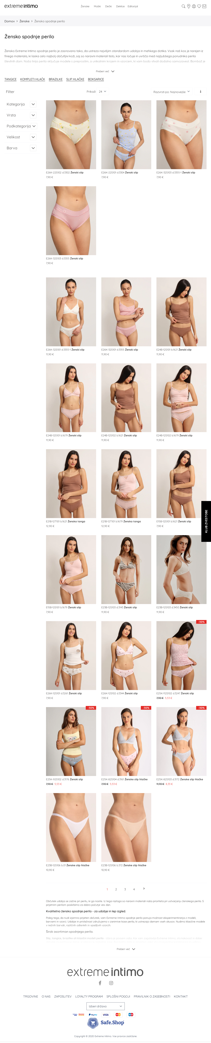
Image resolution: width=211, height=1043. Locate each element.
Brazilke (56, 79)
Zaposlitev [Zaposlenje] (63, 996)
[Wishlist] (199, 6)
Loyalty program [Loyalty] (89, 996)
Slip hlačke (75, 79)
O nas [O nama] (46, 996)
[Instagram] (111, 983)
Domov (9, 21)
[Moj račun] (194, 6)
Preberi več (102, 71)
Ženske (24, 21)
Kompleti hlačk (32, 79)
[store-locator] (189, 6)
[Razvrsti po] (171, 91)
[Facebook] (100, 983)
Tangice (10, 79)
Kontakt (181, 996)
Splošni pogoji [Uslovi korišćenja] (118, 996)
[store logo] (21, 6)
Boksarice (96, 79)
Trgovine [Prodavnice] (30, 996)
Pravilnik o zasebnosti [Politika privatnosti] (152, 996)
